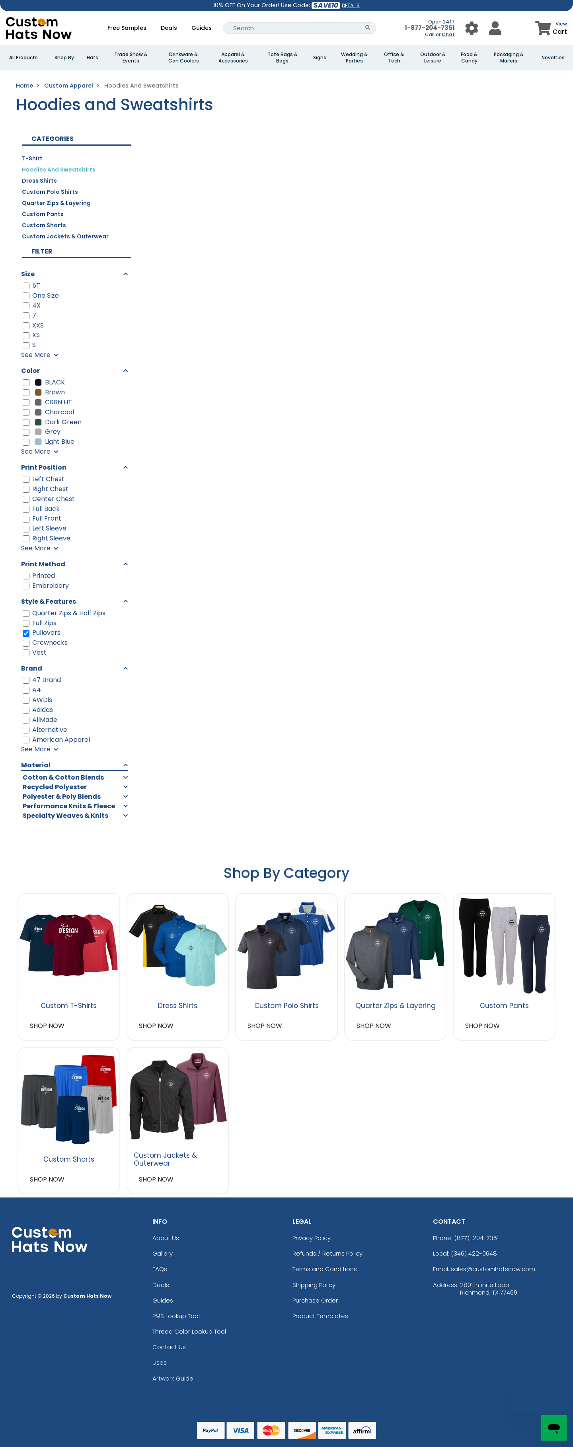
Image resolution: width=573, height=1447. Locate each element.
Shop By (64, 58)
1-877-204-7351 (430, 27)
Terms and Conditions (324, 1269)
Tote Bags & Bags (282, 57)
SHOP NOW (47, 1025)
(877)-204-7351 (476, 1238)
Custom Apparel (68, 86)
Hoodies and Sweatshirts (59, 170)
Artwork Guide (172, 1378)
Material (36, 765)
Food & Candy (469, 57)
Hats (92, 58)
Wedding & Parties (354, 57)
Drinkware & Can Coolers (183, 57)
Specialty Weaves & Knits (65, 815)
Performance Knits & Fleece (69, 806)
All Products (23, 58)
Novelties (553, 58)
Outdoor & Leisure (433, 57)
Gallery (162, 1253)
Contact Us (169, 1347)
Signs (319, 58)
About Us (165, 1238)
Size (28, 274)
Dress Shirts (39, 181)
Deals (169, 28)
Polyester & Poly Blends (62, 796)
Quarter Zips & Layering (56, 203)
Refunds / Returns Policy (327, 1253)
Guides (201, 28)
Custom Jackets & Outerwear (65, 236)
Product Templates (320, 1316)
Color (30, 370)
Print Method (43, 564)
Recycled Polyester (55, 787)
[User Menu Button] (471, 28)
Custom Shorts (44, 225)
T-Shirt (32, 158)
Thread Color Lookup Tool (189, 1331)
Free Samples (126, 28)
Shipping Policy (313, 1285)
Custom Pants (43, 214)
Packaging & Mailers (509, 57)
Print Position (43, 467)
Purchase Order (315, 1300)
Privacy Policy (311, 1238)
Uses (159, 1362)
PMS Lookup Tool (176, 1316)
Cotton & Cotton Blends (63, 777)
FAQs (159, 1269)
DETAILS (351, 5)
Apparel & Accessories (233, 57)
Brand (31, 668)
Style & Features (48, 601)
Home (24, 86)
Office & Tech (394, 57)
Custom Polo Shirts (50, 192)
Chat (448, 34)
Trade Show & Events (131, 57)
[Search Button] (367, 28)
